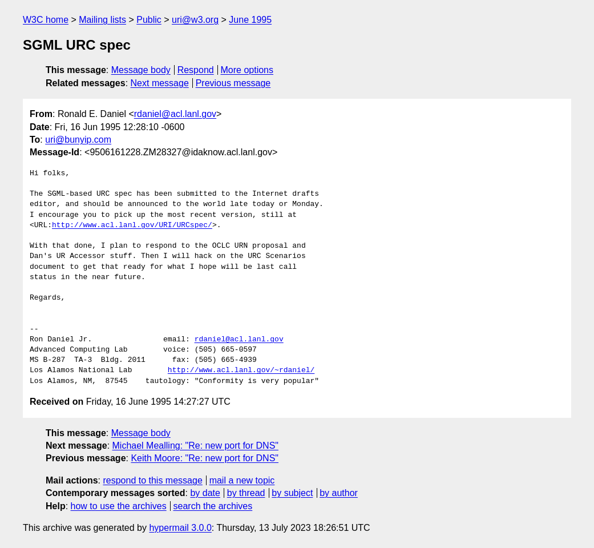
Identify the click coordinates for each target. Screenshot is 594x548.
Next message (160, 83)
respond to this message (152, 480)
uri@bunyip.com (78, 139)
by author (339, 493)
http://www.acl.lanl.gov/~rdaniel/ (241, 370)
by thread (246, 493)
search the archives (213, 506)
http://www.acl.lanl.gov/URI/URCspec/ (132, 225)
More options (247, 70)
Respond (195, 70)
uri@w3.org (195, 20)
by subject (292, 493)
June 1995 (250, 20)
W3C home (45, 20)
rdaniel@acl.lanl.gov (175, 114)
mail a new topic (242, 480)
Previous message (233, 83)
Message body (141, 70)
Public (148, 20)
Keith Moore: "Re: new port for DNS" (204, 458)
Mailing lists (102, 20)
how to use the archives (119, 506)
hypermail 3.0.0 (180, 528)
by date (205, 493)
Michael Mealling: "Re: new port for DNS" (195, 445)
